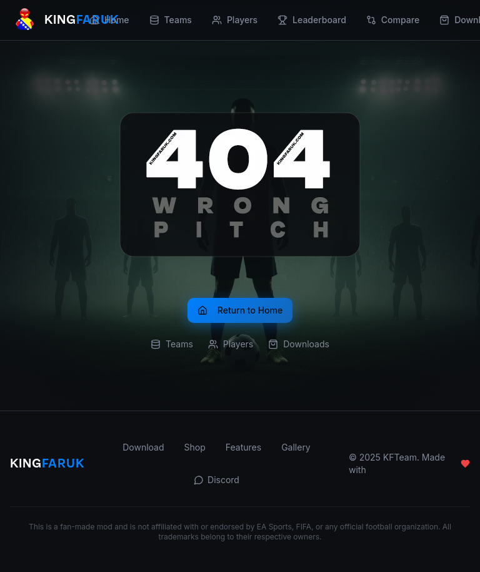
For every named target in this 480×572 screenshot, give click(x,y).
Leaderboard (312, 19)
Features (243, 447)
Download (143, 447)
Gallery (296, 447)
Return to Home (240, 310)
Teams (170, 19)
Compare (392, 19)
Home (109, 19)
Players (235, 19)
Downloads (298, 344)
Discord (216, 479)
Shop (195, 447)
